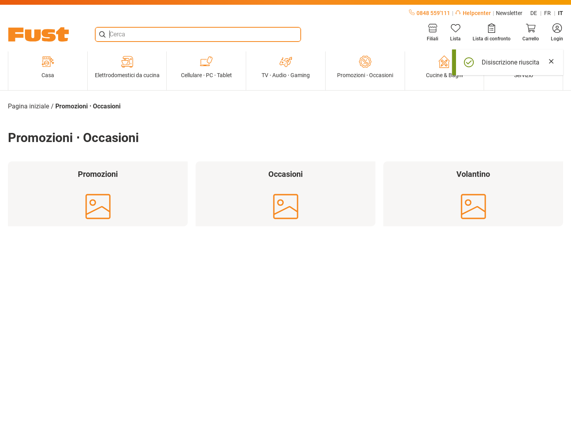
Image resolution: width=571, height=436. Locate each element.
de (533, 13)
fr (547, 13)
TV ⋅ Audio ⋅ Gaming (286, 66)
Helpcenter (473, 13)
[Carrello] (530, 32)
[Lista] (455, 32)
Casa (47, 66)
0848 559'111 (429, 13)
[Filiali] (432, 32)
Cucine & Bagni (444, 66)
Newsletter (509, 13)
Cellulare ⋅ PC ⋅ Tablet (206, 66)
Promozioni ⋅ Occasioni (365, 66)
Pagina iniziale (28, 106)
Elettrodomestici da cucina (127, 66)
